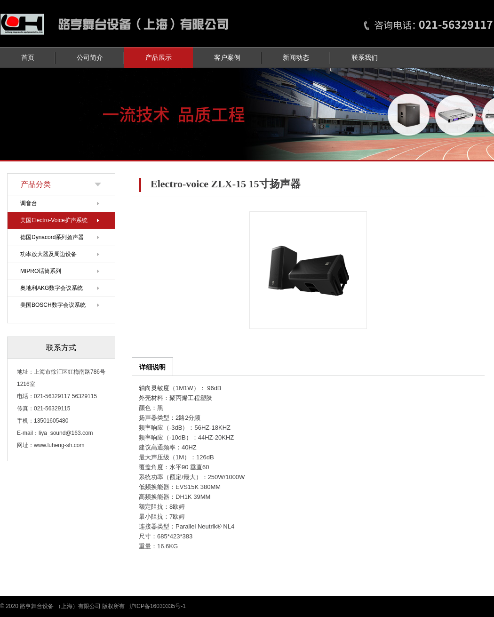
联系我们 (364, 57)
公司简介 (90, 57)
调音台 (28, 203)
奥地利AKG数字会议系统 (51, 288)
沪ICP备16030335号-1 (157, 606)
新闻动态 (296, 57)
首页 (27, 57)
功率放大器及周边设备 (48, 254)
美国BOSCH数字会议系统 (53, 305)
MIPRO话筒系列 (40, 271)
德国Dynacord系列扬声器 (52, 237)
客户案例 (227, 57)
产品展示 (158, 57)
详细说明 (152, 367)
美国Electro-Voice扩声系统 (54, 220)
